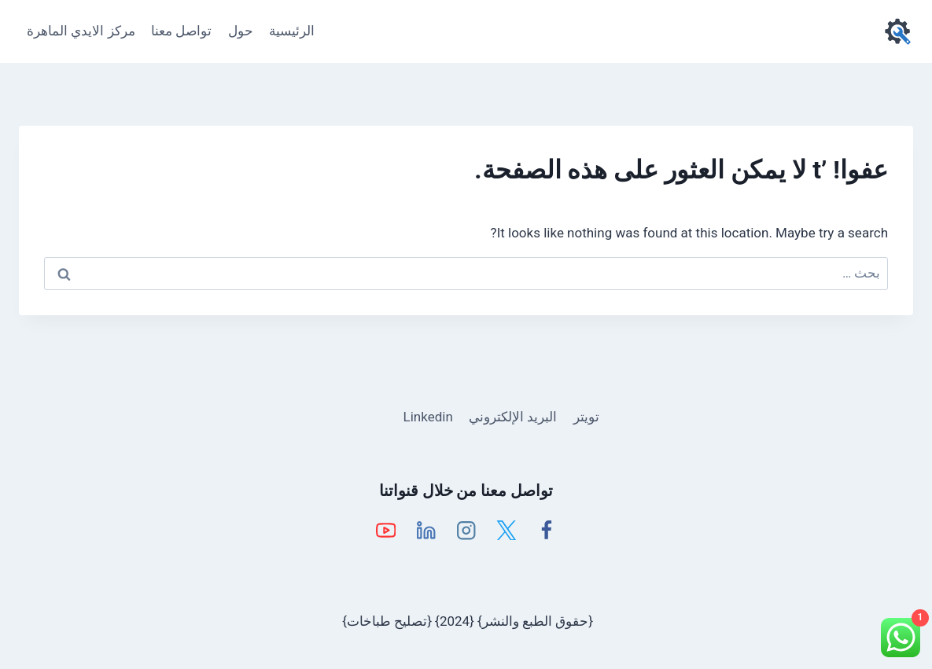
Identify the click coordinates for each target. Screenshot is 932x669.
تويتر (586, 417)
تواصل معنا (181, 31)
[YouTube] (386, 530)
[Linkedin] (426, 530)
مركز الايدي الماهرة (80, 31)
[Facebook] (546, 530)
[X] (506, 530)
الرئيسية (292, 31)
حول (240, 31)
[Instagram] (466, 530)
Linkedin (428, 417)
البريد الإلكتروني (513, 417)
